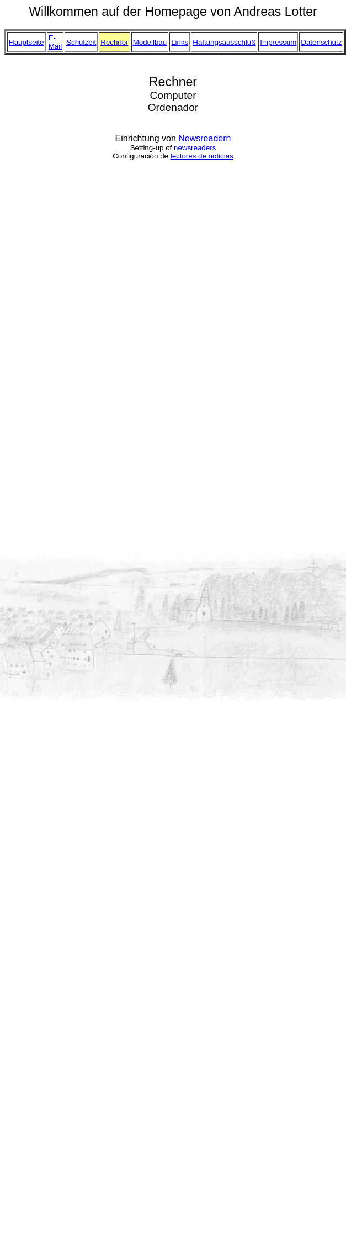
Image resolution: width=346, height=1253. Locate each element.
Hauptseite (26, 42)
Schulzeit (81, 42)
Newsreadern (204, 138)
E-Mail (55, 42)
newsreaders (195, 148)
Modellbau (150, 42)
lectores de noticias (202, 156)
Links (179, 42)
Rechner (114, 42)
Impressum (278, 42)
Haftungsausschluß (224, 42)
